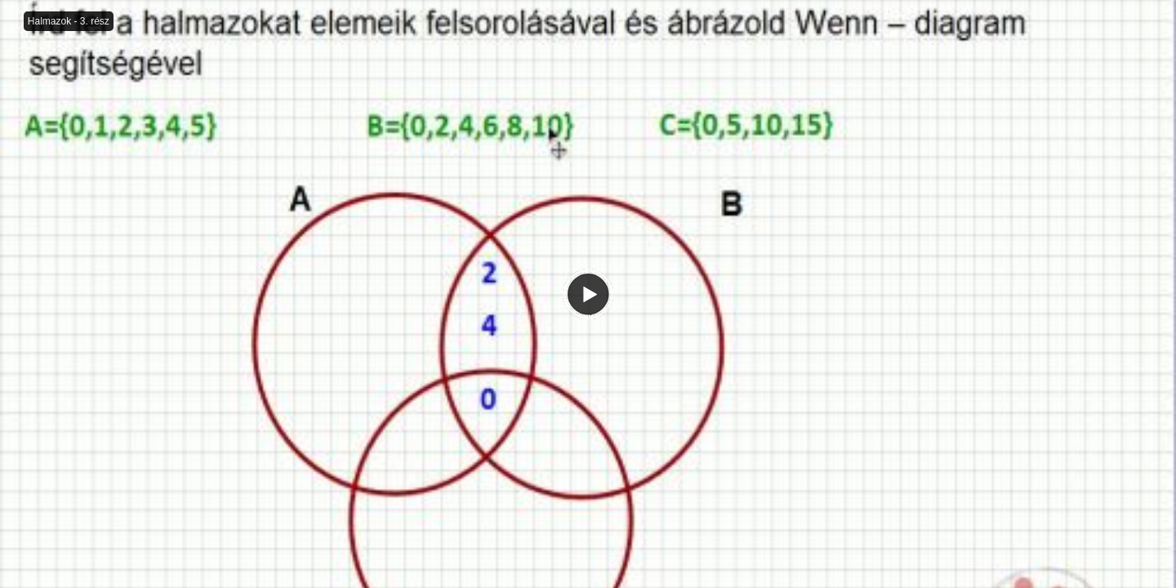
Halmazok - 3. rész (68, 21)
